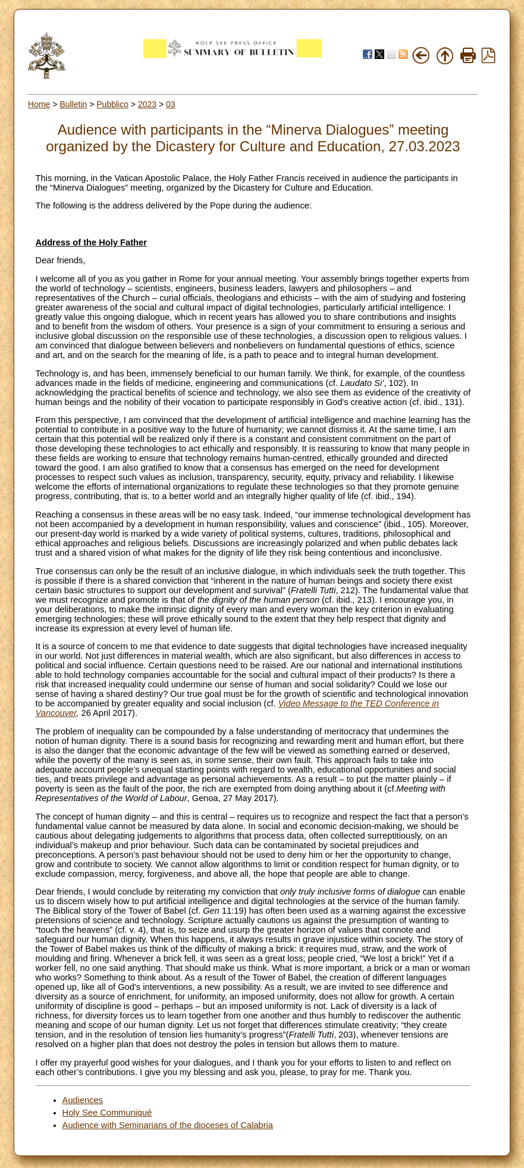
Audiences (82, 1100)
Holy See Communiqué (107, 1112)
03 (170, 104)
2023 (147, 104)
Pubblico (112, 104)
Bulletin (73, 104)
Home (39, 104)
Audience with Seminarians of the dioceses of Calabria (167, 1125)
